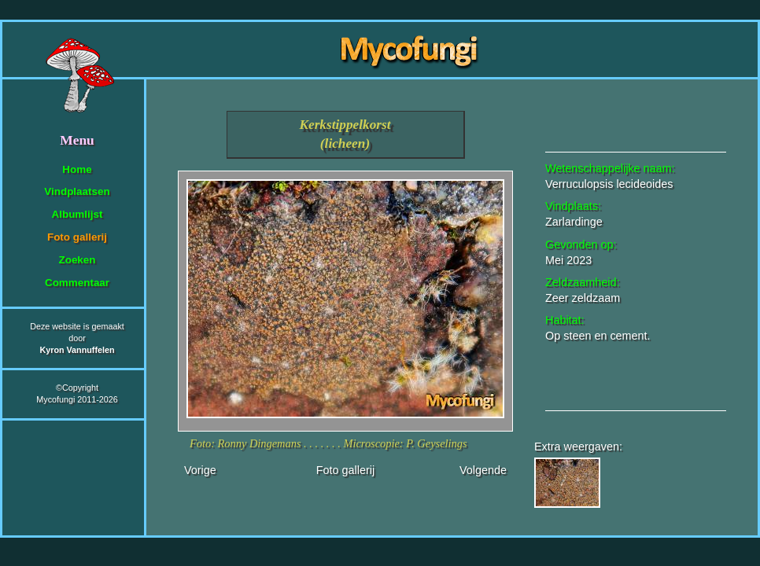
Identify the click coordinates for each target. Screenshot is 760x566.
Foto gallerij (77, 237)
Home (76, 169)
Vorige (200, 470)
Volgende (483, 470)
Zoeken (76, 260)
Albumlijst (77, 214)
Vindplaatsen (76, 191)
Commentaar (77, 283)
